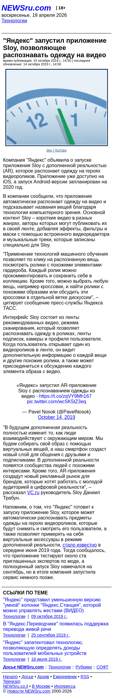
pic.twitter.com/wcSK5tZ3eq (56, 401)
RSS (84, 676)
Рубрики (84, 667)
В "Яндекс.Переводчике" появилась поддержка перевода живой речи (55, 626)
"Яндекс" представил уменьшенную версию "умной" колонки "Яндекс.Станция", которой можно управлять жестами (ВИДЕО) (52, 605)
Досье (27, 676)
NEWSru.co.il (15, 686)
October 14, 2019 (56, 417)
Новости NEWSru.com (28, 691)
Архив (43, 676)
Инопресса (65, 686)
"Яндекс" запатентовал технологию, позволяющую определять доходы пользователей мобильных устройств (44, 648)
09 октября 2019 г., (49, 616)
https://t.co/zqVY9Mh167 (65, 396)
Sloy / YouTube (56, 150)
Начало (10, 676)
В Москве (41, 686)
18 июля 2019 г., (46, 659)
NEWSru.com (26, 7)
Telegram (11, 681)
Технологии (14, 20)
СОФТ (102, 667)
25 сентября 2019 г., (50, 635)
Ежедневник (65, 676)
